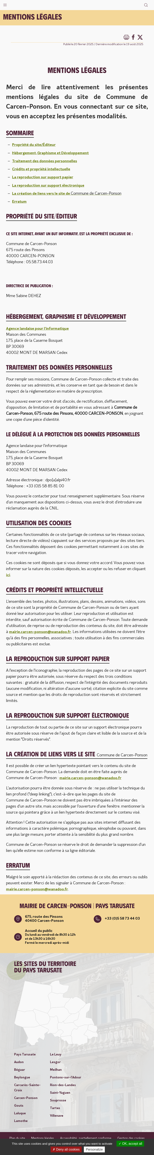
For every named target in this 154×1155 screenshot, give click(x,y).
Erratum (20, 201)
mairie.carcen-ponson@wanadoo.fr (42, 632)
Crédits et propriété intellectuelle (43, 169)
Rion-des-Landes (63, 1084)
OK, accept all (130, 1143)
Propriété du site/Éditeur (35, 145)
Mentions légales (42, 1137)
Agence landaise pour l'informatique (39, 328)
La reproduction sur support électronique (50, 185)
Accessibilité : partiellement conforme (85, 1137)
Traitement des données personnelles (47, 161)
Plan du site (17, 1137)
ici (8, 575)
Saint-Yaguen (60, 1092)
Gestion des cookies (131, 1137)
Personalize (94, 1149)
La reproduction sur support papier (44, 177)
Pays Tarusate (25, 1053)
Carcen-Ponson (25, 1097)
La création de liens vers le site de (69, 193)
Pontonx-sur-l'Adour (65, 1076)
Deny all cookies (66, 1149)
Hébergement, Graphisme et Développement (53, 153)
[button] (5, 4)
